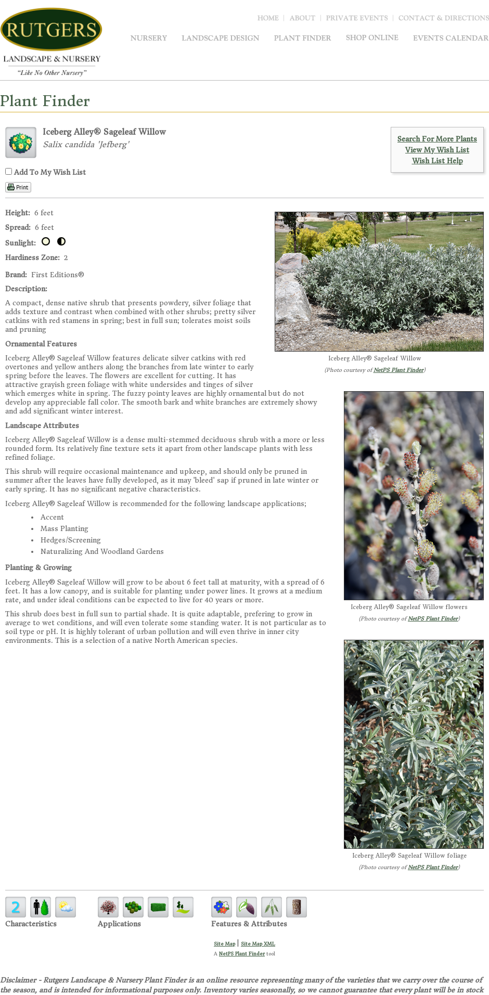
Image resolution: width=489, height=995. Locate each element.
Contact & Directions (443, 20)
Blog (359, 20)
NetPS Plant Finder (398, 370)
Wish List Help (437, 161)
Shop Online (372, 38)
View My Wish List (437, 150)
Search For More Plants (437, 139)
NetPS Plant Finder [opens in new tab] (242, 954)
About (305, 20)
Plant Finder (302, 38)
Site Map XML (258, 944)
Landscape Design (221, 38)
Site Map (224, 944)
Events (451, 38)
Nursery (149, 38)
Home (271, 20)
